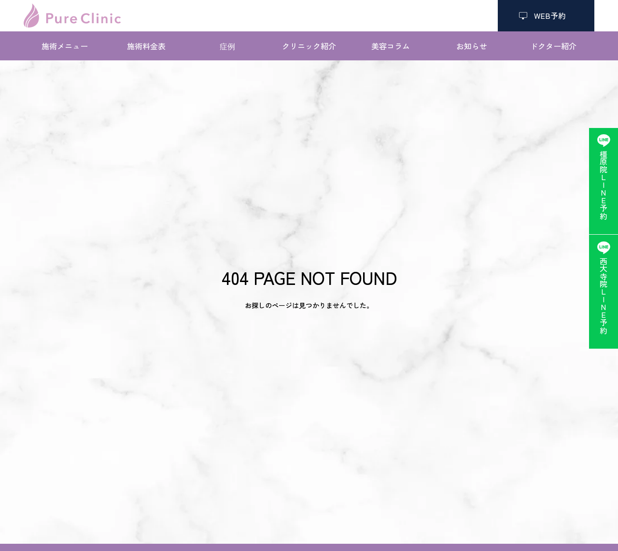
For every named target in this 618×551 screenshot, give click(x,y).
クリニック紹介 (309, 46)
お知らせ (471, 46)
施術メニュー (65, 46)
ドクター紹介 (553, 46)
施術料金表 (146, 46)
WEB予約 (546, 15)
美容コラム (390, 46)
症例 (227, 46)
